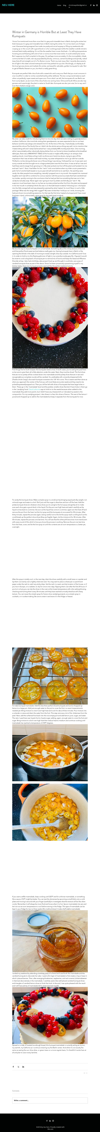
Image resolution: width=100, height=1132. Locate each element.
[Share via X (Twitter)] (18, 1067)
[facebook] (91, 5)
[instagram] (97, 5)
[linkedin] (94, 5)
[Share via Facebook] (13, 1067)
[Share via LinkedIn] (23, 1067)
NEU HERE (8, 4)
